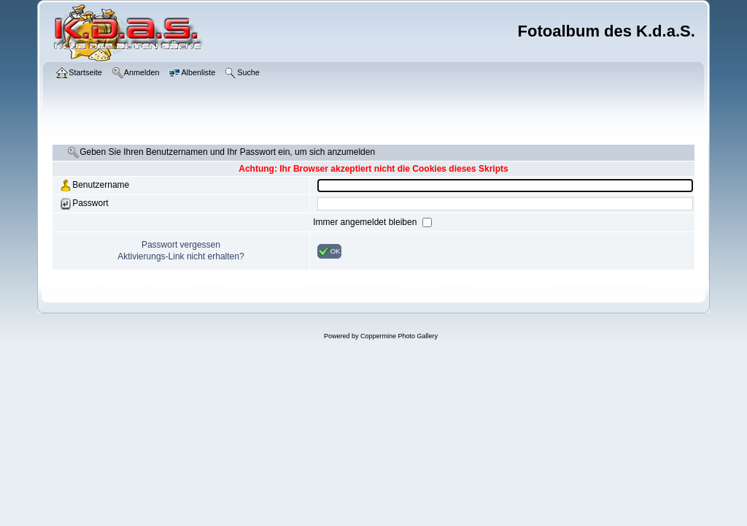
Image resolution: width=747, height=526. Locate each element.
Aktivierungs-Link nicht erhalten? (180, 256)
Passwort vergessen (181, 245)
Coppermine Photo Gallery (399, 336)
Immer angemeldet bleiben (366, 222)
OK (329, 251)
